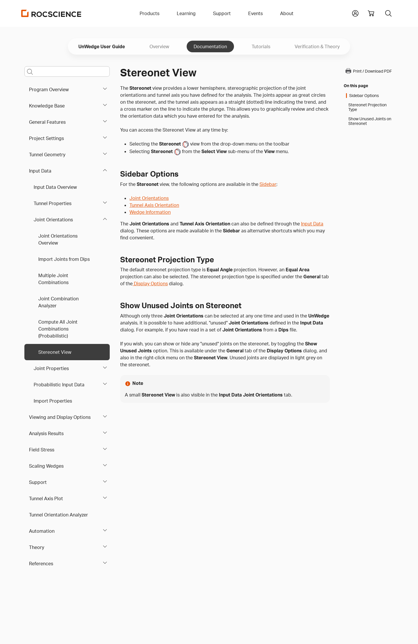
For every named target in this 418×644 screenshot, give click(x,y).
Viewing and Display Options (60, 417)
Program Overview (49, 89)
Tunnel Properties (52, 203)
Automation (42, 531)
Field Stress (41, 450)
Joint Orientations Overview (58, 239)
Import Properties (53, 401)
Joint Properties (51, 368)
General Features (47, 122)
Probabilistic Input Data (59, 385)
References (41, 563)
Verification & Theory (317, 46)
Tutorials (261, 46)
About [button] (286, 13)
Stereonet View (54, 352)
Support (38, 482)
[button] (355, 13)
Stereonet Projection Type (367, 107)
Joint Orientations (53, 220)
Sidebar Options (364, 95)
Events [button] (255, 13)
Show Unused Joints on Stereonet (369, 121)
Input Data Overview (55, 187)
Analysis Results (46, 433)
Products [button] (149, 13)
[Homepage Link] (51, 13)
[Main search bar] (67, 71)
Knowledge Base (47, 106)
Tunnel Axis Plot (46, 498)
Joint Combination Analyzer (58, 302)
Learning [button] (186, 13)
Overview (159, 46)
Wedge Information (150, 212)
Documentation (210, 46)
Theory (36, 547)
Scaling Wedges (46, 466)
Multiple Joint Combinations (53, 278)
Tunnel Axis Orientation (154, 205)
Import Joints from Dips (64, 259)
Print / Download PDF (368, 70)
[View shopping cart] (371, 13)
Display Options (150, 283)
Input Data (40, 171)
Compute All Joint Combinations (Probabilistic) (58, 329)
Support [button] (222, 13)
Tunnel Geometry (47, 154)
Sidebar (268, 184)
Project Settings (46, 138)
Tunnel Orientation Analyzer (58, 515)
